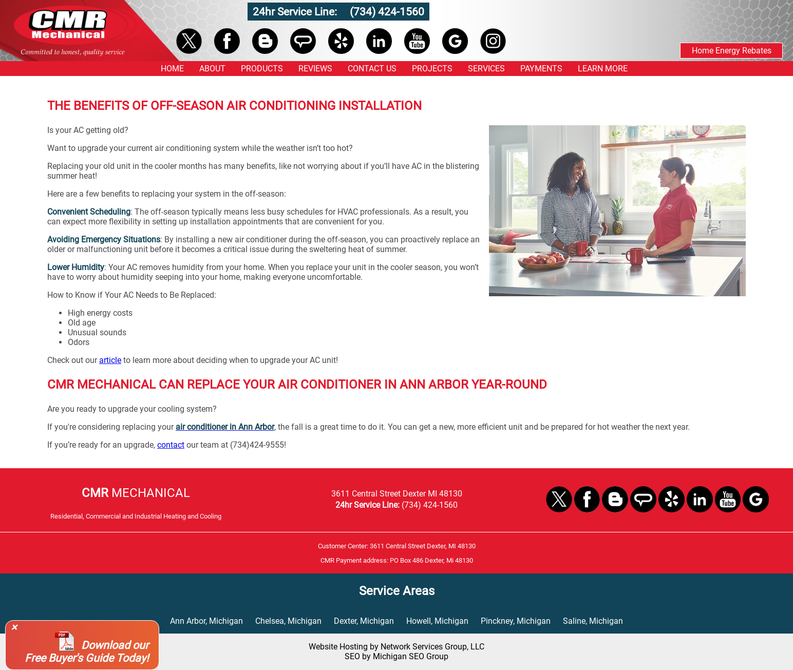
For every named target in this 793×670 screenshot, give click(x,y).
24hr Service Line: (296, 11)
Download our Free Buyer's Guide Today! (86, 651)
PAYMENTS (541, 68)
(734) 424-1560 (387, 11)
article (110, 360)
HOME (172, 68)
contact (170, 445)
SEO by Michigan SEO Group (396, 656)
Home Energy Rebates (731, 50)
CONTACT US (372, 68)
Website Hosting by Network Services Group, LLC (396, 647)
